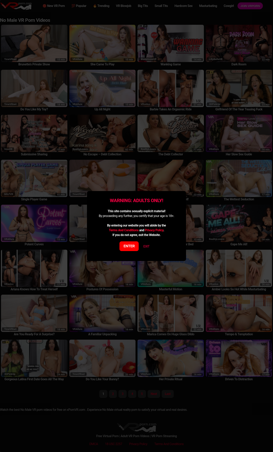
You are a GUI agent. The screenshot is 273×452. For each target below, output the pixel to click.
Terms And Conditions (123, 230)
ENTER (129, 246)
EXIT (146, 246)
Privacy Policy (154, 230)
